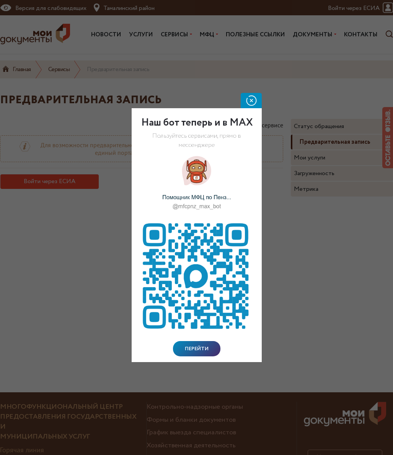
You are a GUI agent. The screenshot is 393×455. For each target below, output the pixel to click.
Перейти (197, 349)
